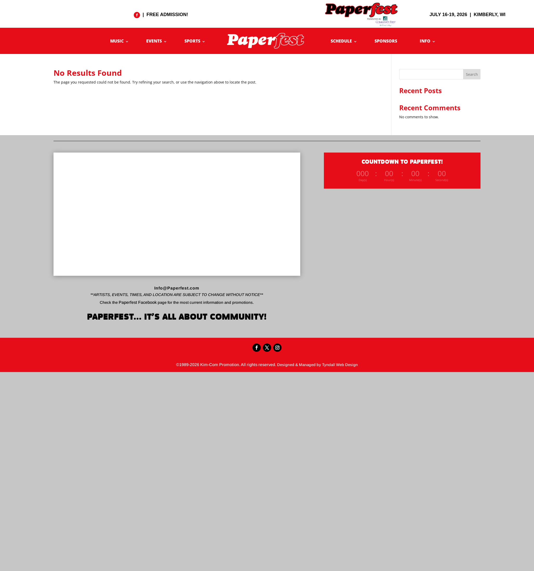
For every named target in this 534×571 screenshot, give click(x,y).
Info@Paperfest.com (176, 288)
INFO (425, 41)
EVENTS (154, 41)
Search (472, 74)
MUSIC (117, 41)
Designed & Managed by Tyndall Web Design (317, 364)
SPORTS (192, 41)
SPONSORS (386, 41)
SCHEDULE (341, 41)
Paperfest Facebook (138, 302)
